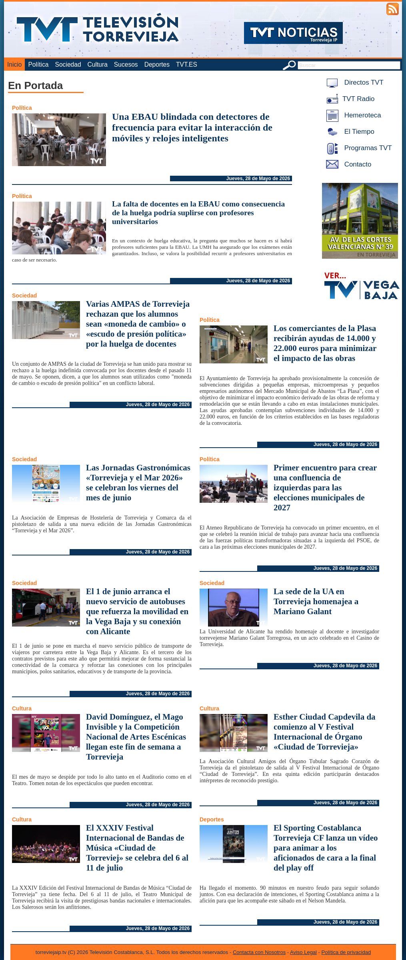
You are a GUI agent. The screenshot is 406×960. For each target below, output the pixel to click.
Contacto (347, 164)
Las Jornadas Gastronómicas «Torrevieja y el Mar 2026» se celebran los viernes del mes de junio (138, 482)
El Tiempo (348, 131)
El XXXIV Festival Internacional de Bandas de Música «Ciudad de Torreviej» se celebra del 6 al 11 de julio (137, 848)
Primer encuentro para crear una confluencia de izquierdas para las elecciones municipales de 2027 (325, 487)
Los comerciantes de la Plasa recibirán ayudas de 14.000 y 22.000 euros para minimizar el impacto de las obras (325, 343)
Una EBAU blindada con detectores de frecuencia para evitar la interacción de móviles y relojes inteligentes (192, 127)
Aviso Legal (303, 952)
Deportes (157, 64)
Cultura (98, 64)
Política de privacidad (346, 952)
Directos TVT (353, 82)
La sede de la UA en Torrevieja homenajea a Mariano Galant (316, 601)
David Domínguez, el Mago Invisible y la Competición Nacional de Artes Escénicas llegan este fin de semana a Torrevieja (136, 737)
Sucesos (126, 64)
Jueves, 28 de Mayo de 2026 (258, 178)
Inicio (14, 64)
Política (38, 64)
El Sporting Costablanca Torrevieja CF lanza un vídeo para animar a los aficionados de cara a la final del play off (326, 848)
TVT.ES (186, 64)
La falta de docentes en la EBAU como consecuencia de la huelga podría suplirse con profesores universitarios (198, 213)
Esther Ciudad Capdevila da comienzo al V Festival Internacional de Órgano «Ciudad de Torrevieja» (325, 732)
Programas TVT (357, 148)
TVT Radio (348, 99)
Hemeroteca (352, 115)
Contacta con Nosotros (259, 952)
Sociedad (68, 64)
